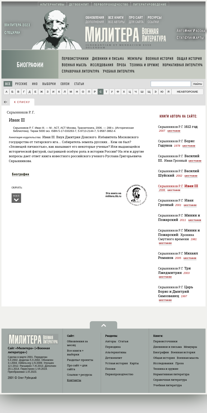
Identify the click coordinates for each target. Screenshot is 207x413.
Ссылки (79, 374)
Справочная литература (170, 380)
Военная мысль (188, 358)
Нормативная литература (171, 374)
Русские (21, 84)
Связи (65, 84)
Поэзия (110, 369)
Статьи (79, 84)
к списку (22, 102)
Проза (179, 363)
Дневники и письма (167, 347)
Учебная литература (167, 385)
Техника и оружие (165, 369)
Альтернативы (115, 352)
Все (8, 84)
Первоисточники (165, 341)
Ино (35, 84)
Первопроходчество (119, 374)
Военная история (183, 352)
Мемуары (190, 347)
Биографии (30, 65)
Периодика (113, 347)
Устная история (116, 363)
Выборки (49, 84)
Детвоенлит (113, 358)
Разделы (80, 360)
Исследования (163, 363)
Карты (134, 363)
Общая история (164, 358)
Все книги (75, 352)
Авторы (110, 341)
